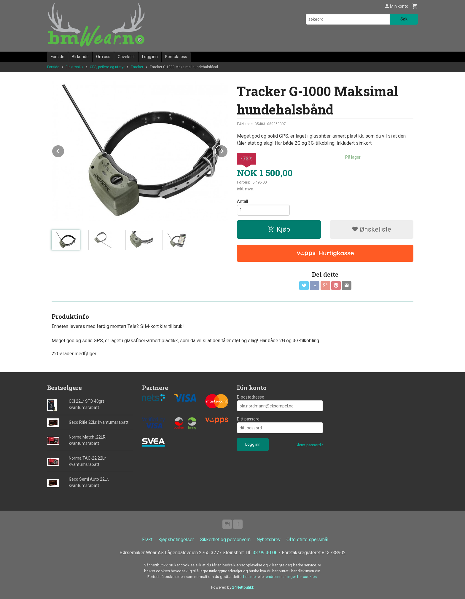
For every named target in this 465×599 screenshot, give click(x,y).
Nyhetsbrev (269, 539)
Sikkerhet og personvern (225, 539)
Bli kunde (80, 56)
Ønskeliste (371, 229)
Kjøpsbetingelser (176, 539)
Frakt (147, 539)
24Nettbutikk (243, 587)
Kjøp (279, 229)
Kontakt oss (176, 56)
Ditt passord (248, 419)
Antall (242, 201)
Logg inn (150, 56)
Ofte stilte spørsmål (307, 539)
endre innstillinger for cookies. (292, 576)
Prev (64, 150)
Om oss (103, 56)
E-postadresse (250, 397)
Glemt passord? (309, 445)
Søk (403, 19)
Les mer (250, 576)
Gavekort (126, 56)
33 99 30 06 (265, 552)
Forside (57, 56)
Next (227, 150)
